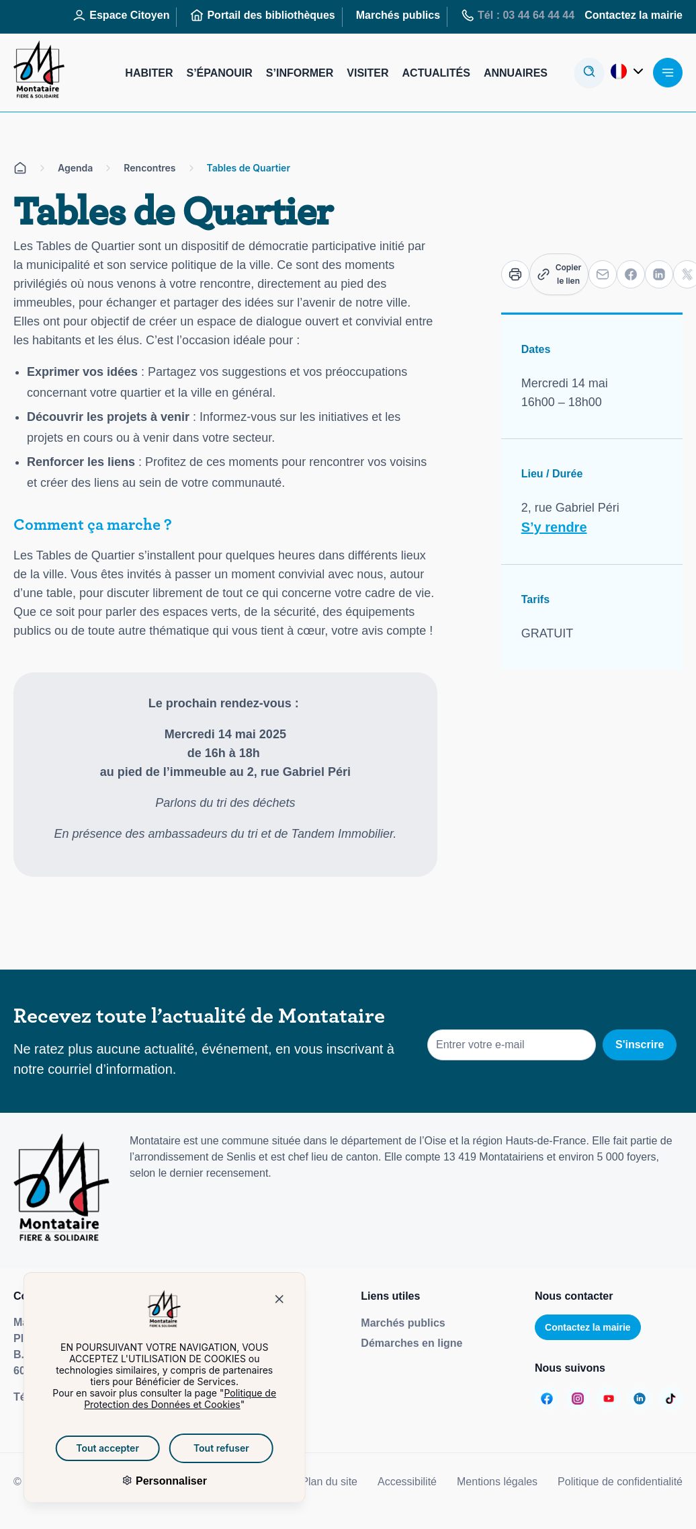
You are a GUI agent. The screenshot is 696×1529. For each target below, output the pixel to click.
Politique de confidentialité (620, 1481)
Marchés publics (403, 1323)
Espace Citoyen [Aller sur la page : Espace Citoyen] (121, 15)
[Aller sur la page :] (547, 1398)
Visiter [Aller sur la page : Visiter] (367, 73)
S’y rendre (554, 527)
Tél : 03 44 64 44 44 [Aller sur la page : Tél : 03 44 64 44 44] (517, 15)
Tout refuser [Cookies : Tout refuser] (203, 1448)
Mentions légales (497, 1481)
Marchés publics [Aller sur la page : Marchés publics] (398, 15)
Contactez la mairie (588, 1327)
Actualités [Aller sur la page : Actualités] (436, 73)
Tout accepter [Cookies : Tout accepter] (89, 1448)
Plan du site (329, 1481)
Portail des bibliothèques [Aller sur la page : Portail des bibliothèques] (262, 15)
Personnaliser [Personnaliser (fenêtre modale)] (151, 1481)
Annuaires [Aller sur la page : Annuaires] (516, 73)
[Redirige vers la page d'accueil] (38, 72)
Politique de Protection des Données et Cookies (162, 1398)
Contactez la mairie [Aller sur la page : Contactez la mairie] (633, 15)
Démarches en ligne (411, 1343)
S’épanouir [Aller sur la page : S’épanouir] (219, 73)
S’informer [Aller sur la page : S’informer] (299, 73)
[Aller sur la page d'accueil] (20, 168)
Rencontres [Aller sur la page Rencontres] (149, 167)
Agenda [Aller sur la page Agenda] (75, 167)
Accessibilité (407, 1481)
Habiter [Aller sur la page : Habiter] (149, 73)
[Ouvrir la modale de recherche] (589, 72)
